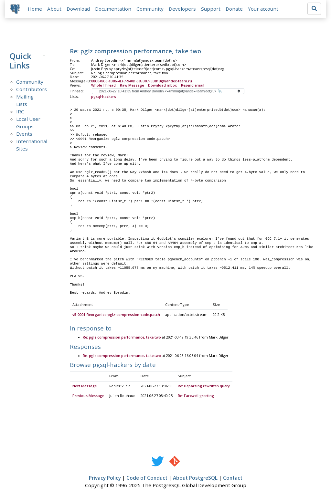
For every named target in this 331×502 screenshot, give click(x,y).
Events (24, 134)
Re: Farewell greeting (196, 396)
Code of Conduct (146, 478)
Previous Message (88, 396)
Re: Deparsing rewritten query (204, 386)
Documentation (113, 8)
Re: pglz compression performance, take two (122, 337)
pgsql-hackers (103, 96)
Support (210, 8)
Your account (263, 8)
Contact (232, 478)
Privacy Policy (105, 478)
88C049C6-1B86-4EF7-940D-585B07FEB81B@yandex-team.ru (141, 81)
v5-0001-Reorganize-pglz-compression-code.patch (116, 315)
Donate (234, 8)
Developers (182, 8)
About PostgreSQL (195, 478)
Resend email (192, 85)
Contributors (31, 89)
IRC (20, 111)
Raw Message (132, 85)
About (54, 8)
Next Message (84, 386)
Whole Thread (103, 85)
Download (78, 8)
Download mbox (162, 85)
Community (150, 8)
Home (35, 8)
